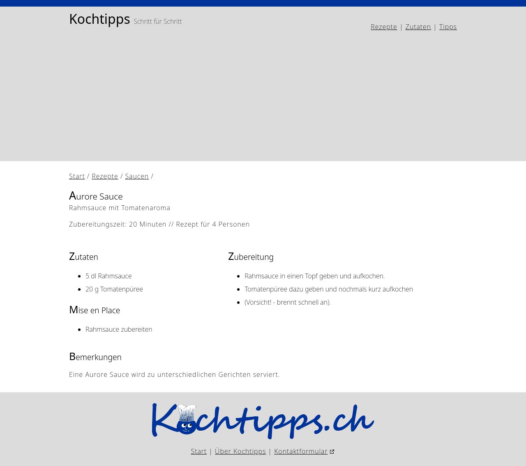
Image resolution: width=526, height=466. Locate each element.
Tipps (448, 26)
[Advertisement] (263, 96)
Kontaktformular (301, 451)
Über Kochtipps (240, 451)
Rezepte (384, 26)
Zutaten (418, 26)
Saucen (137, 176)
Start (77, 176)
